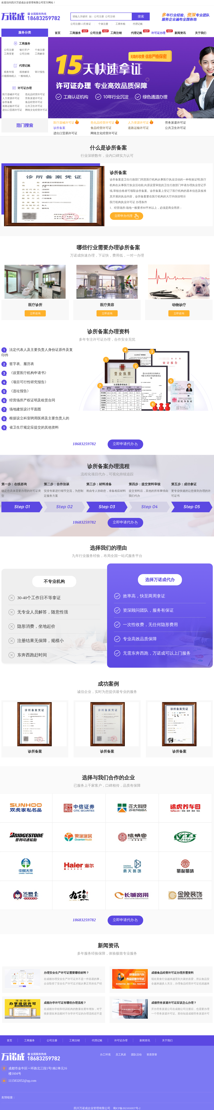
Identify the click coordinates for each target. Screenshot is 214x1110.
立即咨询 (35, 309)
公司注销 (24, 53)
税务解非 (24, 72)
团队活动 (141, 1051)
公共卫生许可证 (33, 106)
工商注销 (116, 32)
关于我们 (200, 32)
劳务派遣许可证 (33, 98)
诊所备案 (7, 102)
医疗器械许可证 (11, 94)
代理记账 (138, 24)
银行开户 (24, 50)
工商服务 (75, 32)
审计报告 (40, 72)
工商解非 (40, 53)
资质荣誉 (159, 1051)
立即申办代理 (124, 212)
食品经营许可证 (33, 102)
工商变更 (9, 53)
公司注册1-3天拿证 (80, 24)
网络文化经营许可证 (36, 110)
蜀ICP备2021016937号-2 (126, 1104)
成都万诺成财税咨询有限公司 (30, 16)
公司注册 (95, 32)
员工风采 (123, 1051)
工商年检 (120, 24)
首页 (57, 32)
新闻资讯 (180, 32)
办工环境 (105, 1051)
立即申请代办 (123, 441)
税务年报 (9, 72)
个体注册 (103, 24)
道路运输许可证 (11, 106)
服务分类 (24, 32)
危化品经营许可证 (35, 94)
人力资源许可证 (11, 98)
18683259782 (85, 441)
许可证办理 (158, 32)
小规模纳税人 (9, 76)
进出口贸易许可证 (12, 110)
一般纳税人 (24, 76)
